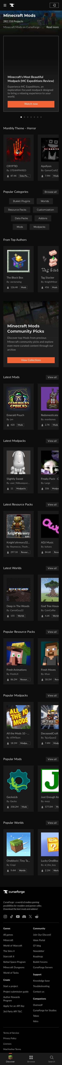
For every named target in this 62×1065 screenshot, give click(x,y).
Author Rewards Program (11, 999)
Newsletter (38, 951)
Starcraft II (8, 956)
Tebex (36, 1016)
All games (8, 935)
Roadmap (38, 956)
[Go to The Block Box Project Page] (18, 269)
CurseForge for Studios (44, 1010)
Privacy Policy (9, 1038)
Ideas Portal (39, 940)
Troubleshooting (41, 986)
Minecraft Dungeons (13, 967)
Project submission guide (15, 992)
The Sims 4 (9, 951)
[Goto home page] (12, 5)
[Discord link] (24, 917)
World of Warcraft (12, 946)
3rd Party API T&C (12, 1011)
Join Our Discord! (42, 935)
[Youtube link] (18, 917)
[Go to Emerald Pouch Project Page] (18, 407)
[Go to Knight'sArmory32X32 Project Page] (18, 534)
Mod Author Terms (12, 1049)
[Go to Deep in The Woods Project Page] (18, 598)
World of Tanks (11, 973)
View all (52, 377)
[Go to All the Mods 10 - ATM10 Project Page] (18, 725)
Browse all (51, 191)
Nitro (35, 1021)
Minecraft (8, 940)
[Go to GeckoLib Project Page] (18, 789)
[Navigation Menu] (5, 5)
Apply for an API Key (13, 1006)
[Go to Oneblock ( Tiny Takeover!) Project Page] (18, 852)
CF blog (37, 946)
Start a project (10, 986)
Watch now (31, 104)
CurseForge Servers (43, 967)
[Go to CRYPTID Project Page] (18, 158)
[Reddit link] (37, 917)
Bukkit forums (40, 962)
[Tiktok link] (12, 917)
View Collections (31, 360)
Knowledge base (41, 981)
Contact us (38, 992)
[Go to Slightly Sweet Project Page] (18, 470)
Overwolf (37, 1005)
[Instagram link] (5, 917)
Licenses (7, 1044)
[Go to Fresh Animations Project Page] (18, 661)
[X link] (30, 917)
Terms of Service (11, 1033)
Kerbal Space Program (14, 962)
